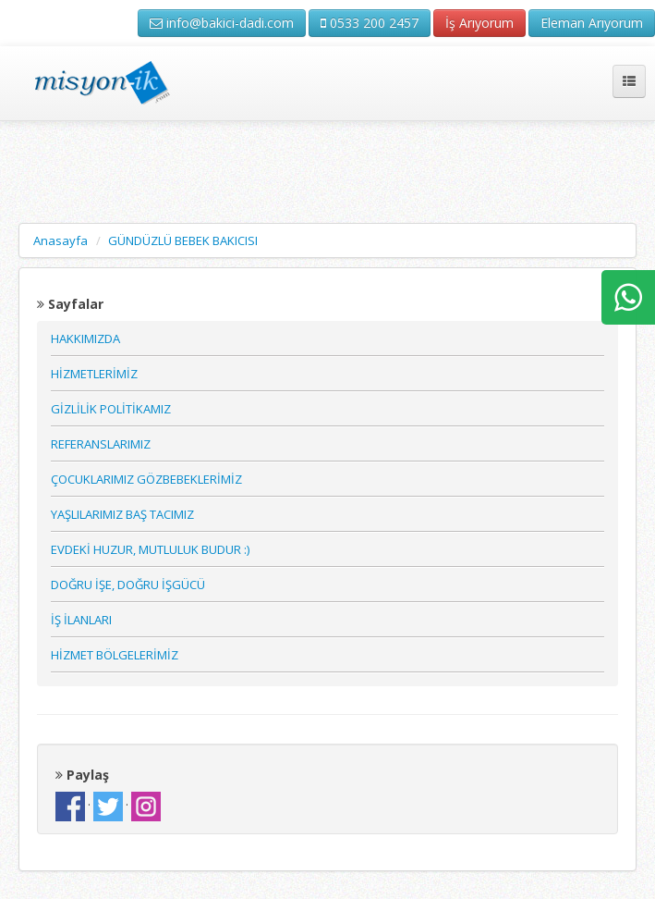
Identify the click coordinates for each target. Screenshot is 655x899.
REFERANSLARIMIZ (101, 444)
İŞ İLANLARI (81, 619)
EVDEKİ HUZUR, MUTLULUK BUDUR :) (150, 549)
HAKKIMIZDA (85, 338)
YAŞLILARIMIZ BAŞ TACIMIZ (122, 514)
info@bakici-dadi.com (222, 22)
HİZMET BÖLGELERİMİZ (114, 655)
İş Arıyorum (479, 22)
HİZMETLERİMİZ (94, 373)
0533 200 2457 (369, 22)
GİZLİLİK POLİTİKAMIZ (111, 408)
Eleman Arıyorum (591, 22)
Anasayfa (60, 240)
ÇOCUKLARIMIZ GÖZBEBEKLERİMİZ (146, 479)
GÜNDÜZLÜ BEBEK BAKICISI (183, 240)
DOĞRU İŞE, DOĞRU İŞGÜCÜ (128, 584)
